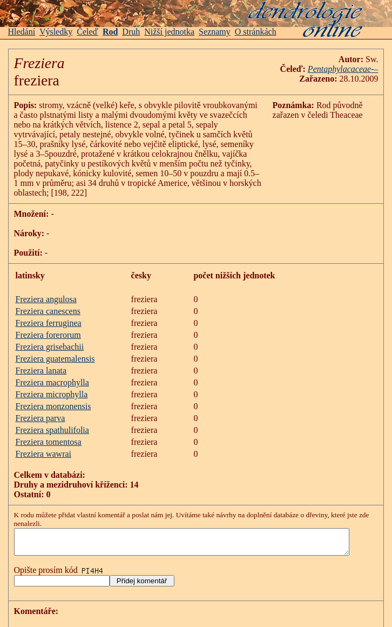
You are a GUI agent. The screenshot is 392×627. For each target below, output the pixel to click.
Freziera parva (40, 408)
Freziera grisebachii (50, 337)
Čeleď (87, 31)
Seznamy (215, 31)
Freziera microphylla (52, 384)
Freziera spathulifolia (52, 420)
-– (385, 69)
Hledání (22, 31)
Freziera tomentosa (49, 432)
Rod (110, 31)
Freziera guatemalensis (55, 348)
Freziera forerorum (48, 325)
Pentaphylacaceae (350, 69)
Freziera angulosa (46, 289)
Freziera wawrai (44, 444)
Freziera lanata (41, 360)
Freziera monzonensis (53, 396)
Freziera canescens (48, 301)
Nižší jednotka (169, 31)
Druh (131, 31)
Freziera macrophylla (52, 372)
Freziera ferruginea (49, 313)
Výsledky (55, 31)
